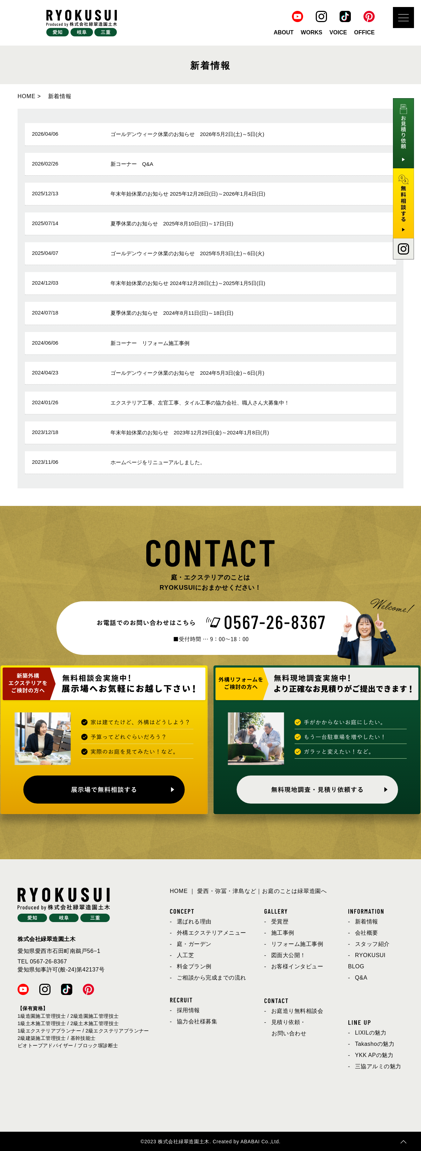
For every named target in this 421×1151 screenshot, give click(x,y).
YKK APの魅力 (374, 1055)
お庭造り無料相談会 (297, 1011)
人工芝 (185, 955)
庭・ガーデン (194, 944)
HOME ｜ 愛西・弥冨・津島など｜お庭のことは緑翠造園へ (248, 891)
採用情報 (188, 1010)
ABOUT (284, 32)
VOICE (338, 32)
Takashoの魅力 (375, 1044)
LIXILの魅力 (370, 1033)
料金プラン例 (194, 966)
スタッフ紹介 (372, 944)
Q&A (361, 978)
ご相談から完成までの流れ (211, 978)
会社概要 (366, 933)
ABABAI (250, 1141)
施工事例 (282, 933)
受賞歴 (280, 922)
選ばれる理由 (194, 922)
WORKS (311, 32)
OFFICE (364, 32)
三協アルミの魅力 (378, 1066)
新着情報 (366, 922)
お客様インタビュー (297, 966)
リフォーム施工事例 (297, 944)
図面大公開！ (288, 955)
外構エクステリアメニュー (211, 933)
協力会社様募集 (197, 1021)
